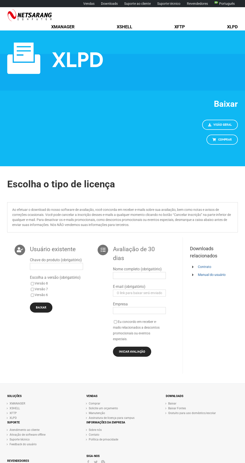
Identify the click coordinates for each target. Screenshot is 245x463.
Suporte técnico (20, 439)
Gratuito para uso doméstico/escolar (192, 413)
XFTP (13, 413)
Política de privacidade (103, 439)
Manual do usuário (212, 275)
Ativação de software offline (27, 434)
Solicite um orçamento (103, 408)
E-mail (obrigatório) (129, 286)
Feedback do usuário (23, 444)
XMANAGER (17, 403)
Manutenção (97, 413)
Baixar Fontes (177, 408)
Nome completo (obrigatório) (137, 269)
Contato (94, 434)
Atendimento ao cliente (24, 430)
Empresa (120, 304)
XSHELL (15, 408)
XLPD (13, 418)
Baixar (172, 403)
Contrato (204, 267)
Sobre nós (95, 430)
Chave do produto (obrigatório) (56, 260)
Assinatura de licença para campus (111, 418)
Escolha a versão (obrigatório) (55, 277)
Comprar (94, 403)
